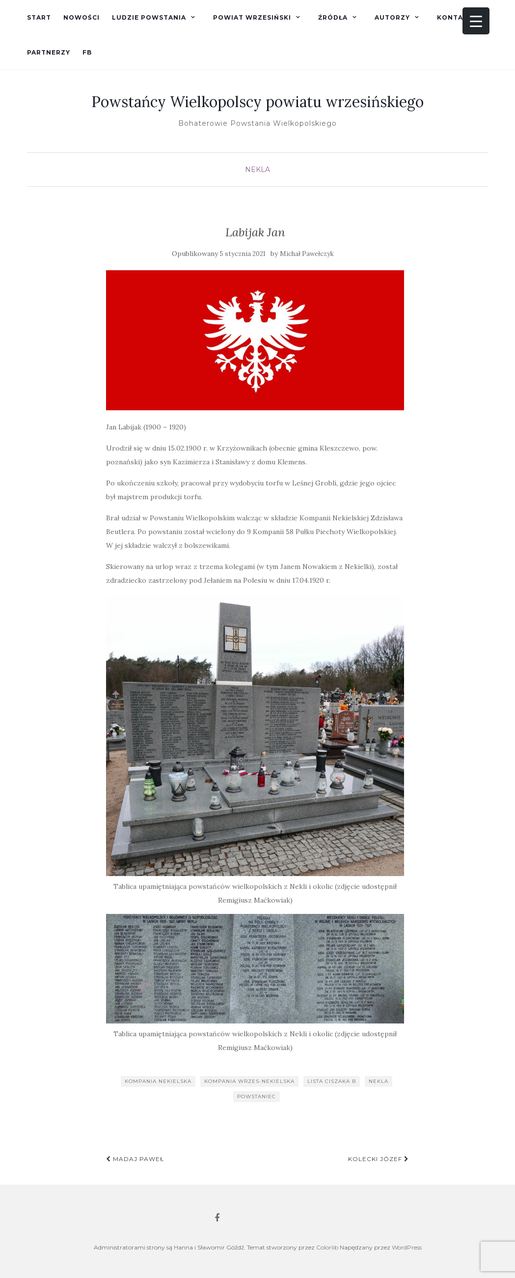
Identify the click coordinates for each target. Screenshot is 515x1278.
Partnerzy (48, 52)
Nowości (81, 17)
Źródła (333, 17)
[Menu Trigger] (475, 20)
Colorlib (327, 1247)
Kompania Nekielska (158, 1081)
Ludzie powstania (149, 17)
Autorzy (392, 17)
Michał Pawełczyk (307, 254)
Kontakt (455, 17)
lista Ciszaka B (331, 1081)
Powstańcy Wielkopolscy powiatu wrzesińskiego (257, 101)
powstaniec (256, 1096)
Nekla (257, 169)
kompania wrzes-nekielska (249, 1081)
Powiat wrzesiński (252, 17)
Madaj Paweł (135, 1159)
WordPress (407, 1247)
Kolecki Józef (378, 1159)
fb (87, 52)
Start (39, 17)
